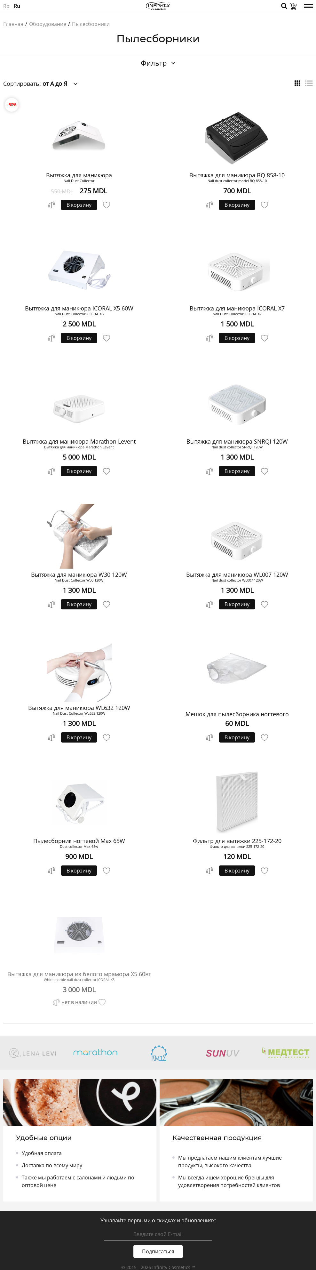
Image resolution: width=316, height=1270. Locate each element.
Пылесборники (91, 24)
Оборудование (47, 24)
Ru (17, 5)
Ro (6, 5)
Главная (13, 24)
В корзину (79, 204)
